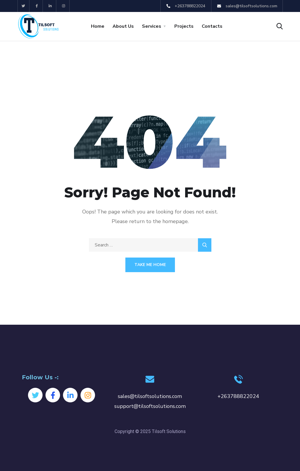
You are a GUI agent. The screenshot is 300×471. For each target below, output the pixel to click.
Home (97, 26)
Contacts (212, 26)
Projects (184, 26)
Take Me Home (150, 264)
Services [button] (151, 26)
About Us (123, 26)
